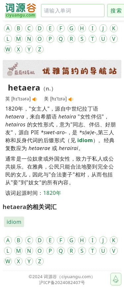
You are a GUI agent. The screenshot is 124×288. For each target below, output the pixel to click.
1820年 (52, 192)
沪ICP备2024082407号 (62, 282)
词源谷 (50, 276)
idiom (85, 140)
